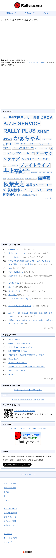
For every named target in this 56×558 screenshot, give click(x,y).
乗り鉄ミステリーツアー (18, 253)
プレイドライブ (35, 165)
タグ (5, 496)
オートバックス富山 (42, 148)
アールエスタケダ (22, 148)
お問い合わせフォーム (36, 62)
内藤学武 (34, 172)
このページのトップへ (28, 474)
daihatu (7, 139)
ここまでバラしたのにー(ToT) (20, 299)
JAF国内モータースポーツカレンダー (28, 390)
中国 (34, 400)
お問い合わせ (9, 525)
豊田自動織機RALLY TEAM (26, 195)
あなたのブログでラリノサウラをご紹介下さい (28, 428)
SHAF (43, 131)
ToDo (10, 268)
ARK (5, 118)
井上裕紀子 (16, 171)
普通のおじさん (30, 178)
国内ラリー (8, 534)
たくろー (12, 144)
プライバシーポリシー (12, 517)
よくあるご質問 (10, 521)
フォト (6, 500)
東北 (19, 400)
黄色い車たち (14, 359)
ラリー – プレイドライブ (18, 363)
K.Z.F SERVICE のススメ (18, 351)
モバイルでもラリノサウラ (24, 411)
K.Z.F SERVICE (22, 123)
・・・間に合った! (16, 257)
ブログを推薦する (10, 513)
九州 (42, 400)
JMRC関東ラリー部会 (24, 117)
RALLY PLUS (19, 131)
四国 (38, 400)
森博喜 (44, 178)
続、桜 (11, 287)
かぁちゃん (27, 138)
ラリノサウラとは (10, 509)
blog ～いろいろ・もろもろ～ (20, 343)
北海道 (14, 400)
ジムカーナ (8, 542)
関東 (23, 400)
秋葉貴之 (13, 184)
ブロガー (46, 13)
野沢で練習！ (14, 276)
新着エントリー (12, 13)
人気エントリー (31, 13)
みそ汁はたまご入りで (17, 370)
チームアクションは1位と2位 (20, 306)
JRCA (47, 117)
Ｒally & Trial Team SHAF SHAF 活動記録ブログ (27, 367)
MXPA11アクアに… (16, 249)
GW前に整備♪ (14, 283)
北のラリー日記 (14, 340)
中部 (27, 400)
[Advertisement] (28, 41)
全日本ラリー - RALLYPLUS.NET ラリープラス (26, 355)
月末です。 (13, 295)
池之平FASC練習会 (16, 272)
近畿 (30, 400)
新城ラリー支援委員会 (15, 178)
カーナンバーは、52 (16, 291)
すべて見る (49, 198)
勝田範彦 (42, 172)
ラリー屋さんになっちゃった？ (20, 347)
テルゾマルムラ (12, 165)
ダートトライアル (10, 538)
